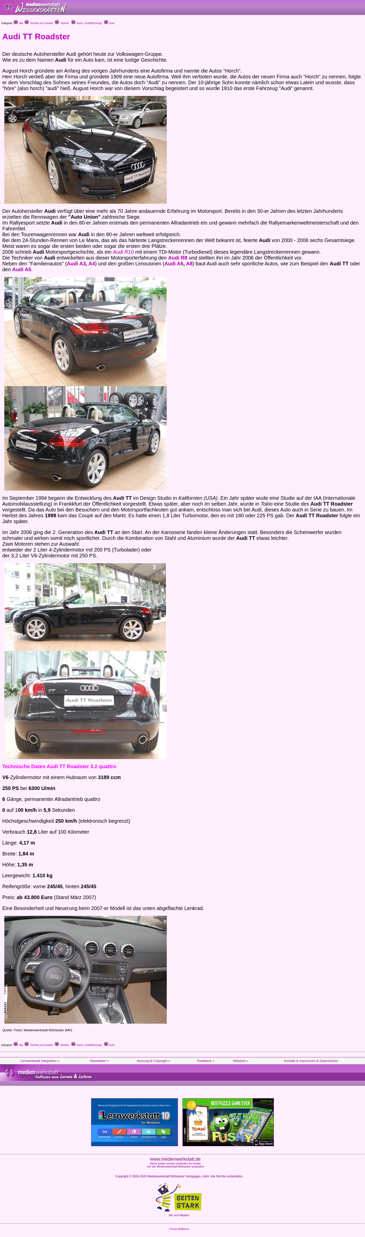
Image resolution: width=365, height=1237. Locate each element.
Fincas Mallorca (179, 1228)
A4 (92, 263)
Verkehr (62, 23)
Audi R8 (177, 258)
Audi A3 (76, 263)
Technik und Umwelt (39, 23)
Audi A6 (174, 263)
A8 (189, 263)
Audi (109, 23)
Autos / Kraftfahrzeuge (86, 23)
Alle (18, 23)
